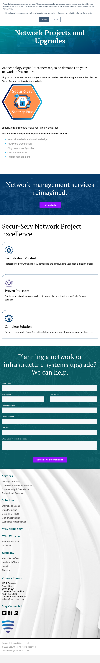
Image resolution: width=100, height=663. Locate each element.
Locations (6, 566)
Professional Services (12, 493)
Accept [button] (44, 19)
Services (7, 476)
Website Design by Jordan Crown (16, 650)
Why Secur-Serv (12, 529)
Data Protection (9, 510)
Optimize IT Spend (11, 506)
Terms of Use (16, 643)
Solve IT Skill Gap (10, 514)
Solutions (8, 500)
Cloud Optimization (11, 518)
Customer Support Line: (50, 592)
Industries (6, 545)
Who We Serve (11, 536)
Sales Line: (50, 587)
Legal (26, 643)
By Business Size (10, 542)
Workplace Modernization (14, 522)
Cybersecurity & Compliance (15, 489)
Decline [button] (55, 19)
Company (8, 552)
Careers (6, 570)
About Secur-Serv (10, 558)
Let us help (50, 204)
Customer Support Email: (50, 597)
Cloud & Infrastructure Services (17, 485)
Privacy (5, 643)
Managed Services (11, 481)
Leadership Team (10, 562)
